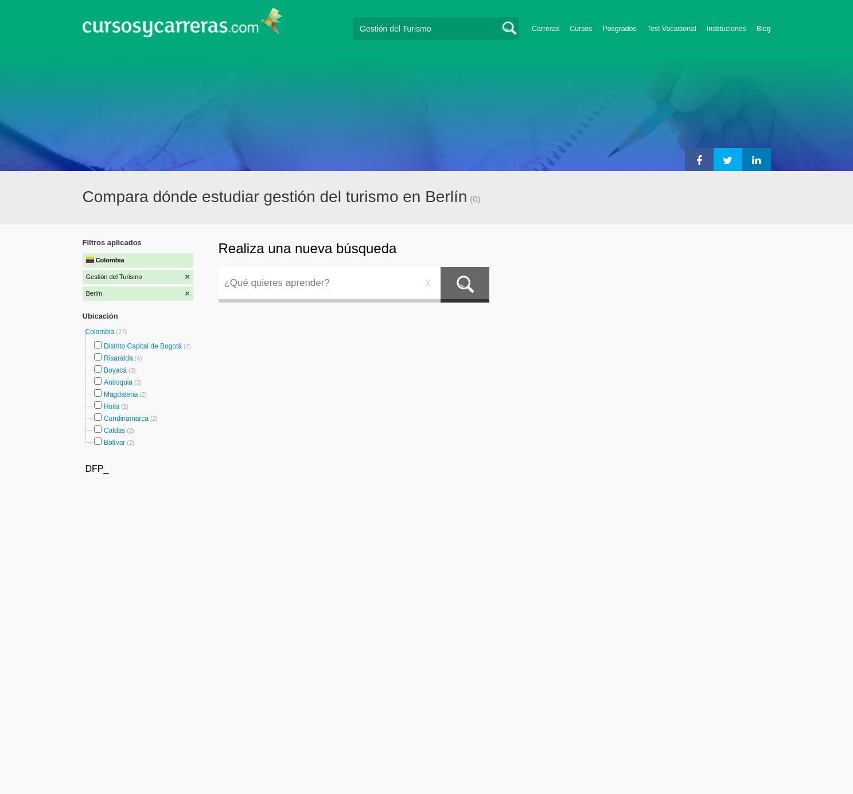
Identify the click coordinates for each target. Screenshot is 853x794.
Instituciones (726, 28)
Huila (111, 406)
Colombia (100, 332)
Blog (764, 28)
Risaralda (118, 358)
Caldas (114, 431)
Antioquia (118, 382)
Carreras (545, 28)
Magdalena (121, 394)
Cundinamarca (126, 419)
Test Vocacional (671, 28)
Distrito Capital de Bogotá (143, 346)
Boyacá (115, 370)
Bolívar (114, 443)
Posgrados (619, 28)
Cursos (581, 28)
